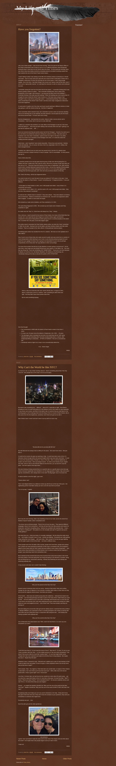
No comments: (38, 356)
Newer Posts (21, 759)
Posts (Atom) (26, 762)
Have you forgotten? (29, 29)
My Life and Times (37, 8)
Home (44, 759)
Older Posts (67, 759)
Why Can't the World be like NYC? (37, 367)
